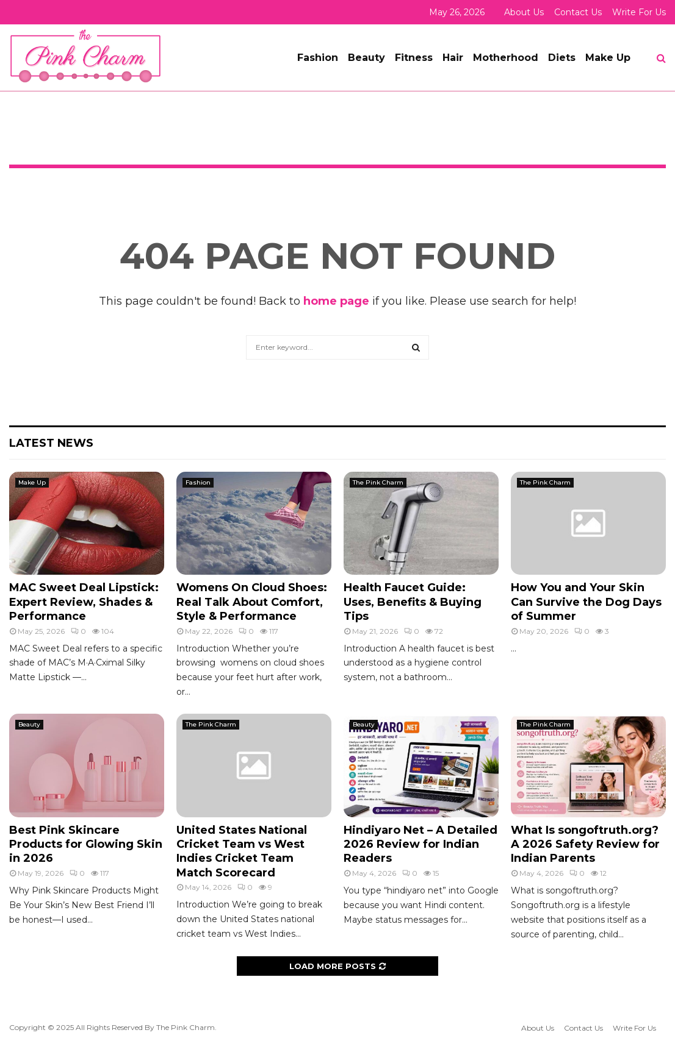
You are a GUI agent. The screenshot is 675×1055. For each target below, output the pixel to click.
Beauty (366, 57)
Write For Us (639, 12)
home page (336, 301)
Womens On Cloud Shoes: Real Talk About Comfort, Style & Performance (251, 602)
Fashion (317, 57)
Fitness (414, 57)
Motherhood (505, 57)
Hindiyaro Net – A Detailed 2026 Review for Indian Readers (420, 844)
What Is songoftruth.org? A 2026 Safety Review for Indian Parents (585, 844)
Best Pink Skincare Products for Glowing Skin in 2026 (85, 844)
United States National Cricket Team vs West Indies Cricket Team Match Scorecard (241, 851)
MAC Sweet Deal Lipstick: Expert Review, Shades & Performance (84, 602)
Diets (562, 57)
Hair (452, 57)
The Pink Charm (378, 482)
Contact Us (578, 12)
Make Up (607, 57)
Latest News (51, 443)
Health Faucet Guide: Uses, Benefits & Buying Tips (413, 602)
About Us (524, 12)
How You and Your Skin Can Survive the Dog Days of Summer (586, 602)
